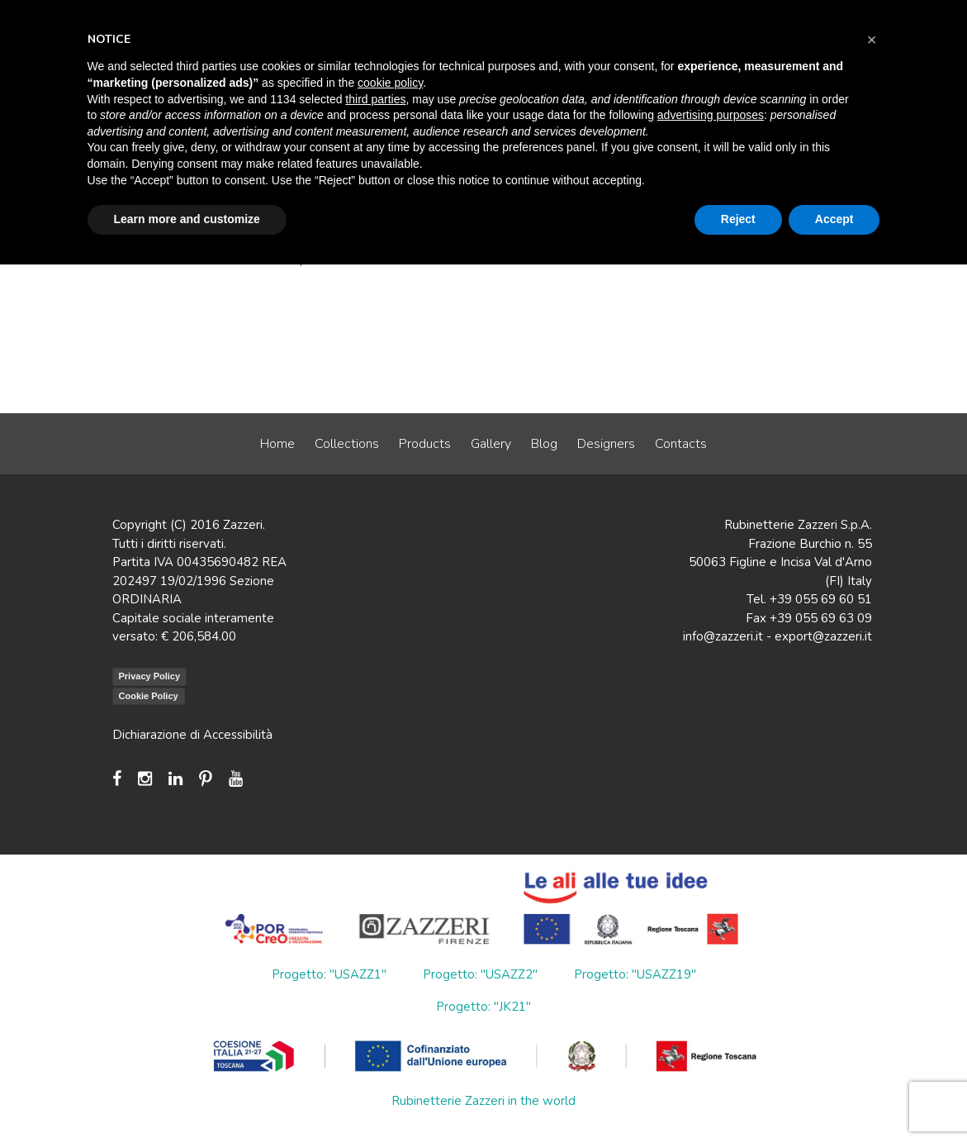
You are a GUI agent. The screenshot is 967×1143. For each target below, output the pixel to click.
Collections (347, 444)
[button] (872, 39)
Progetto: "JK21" (483, 1006)
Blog (544, 444)
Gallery (491, 444)
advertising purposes (710, 114)
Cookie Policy (148, 696)
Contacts (681, 444)
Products (425, 444)
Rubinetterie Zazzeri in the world (483, 1101)
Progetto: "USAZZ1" (329, 974)
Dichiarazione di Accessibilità (192, 734)
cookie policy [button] (390, 82)
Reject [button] (738, 219)
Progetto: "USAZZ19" (635, 974)
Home (277, 444)
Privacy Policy (150, 676)
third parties (375, 99)
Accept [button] (834, 219)
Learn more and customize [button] (187, 219)
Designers (606, 444)
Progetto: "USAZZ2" (480, 974)
